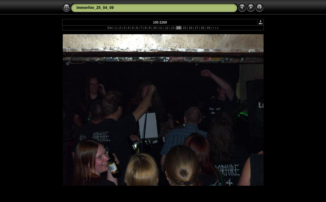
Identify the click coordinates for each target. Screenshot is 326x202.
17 (196, 27)
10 (154, 27)
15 (184, 27)
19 (208, 27)
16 (190, 27)
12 (166, 27)
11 (160, 27)
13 (172, 27)
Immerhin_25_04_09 (95, 7)
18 (202, 27)
